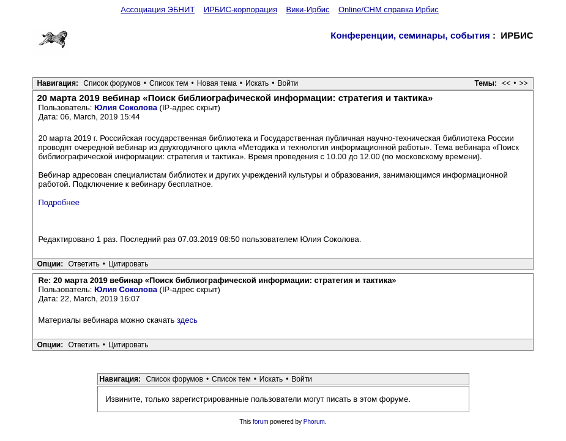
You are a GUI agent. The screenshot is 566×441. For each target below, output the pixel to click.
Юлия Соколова (125, 107)
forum (261, 421)
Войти (288, 83)
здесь (187, 320)
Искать (257, 83)
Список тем (168, 83)
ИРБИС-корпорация (240, 9)
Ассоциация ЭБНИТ (158, 9)
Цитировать (128, 264)
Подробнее (58, 202)
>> (523, 83)
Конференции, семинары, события (410, 35)
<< (506, 83)
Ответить (84, 264)
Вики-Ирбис (307, 9)
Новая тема (217, 83)
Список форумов (112, 83)
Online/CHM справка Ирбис (388, 9)
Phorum (314, 421)
